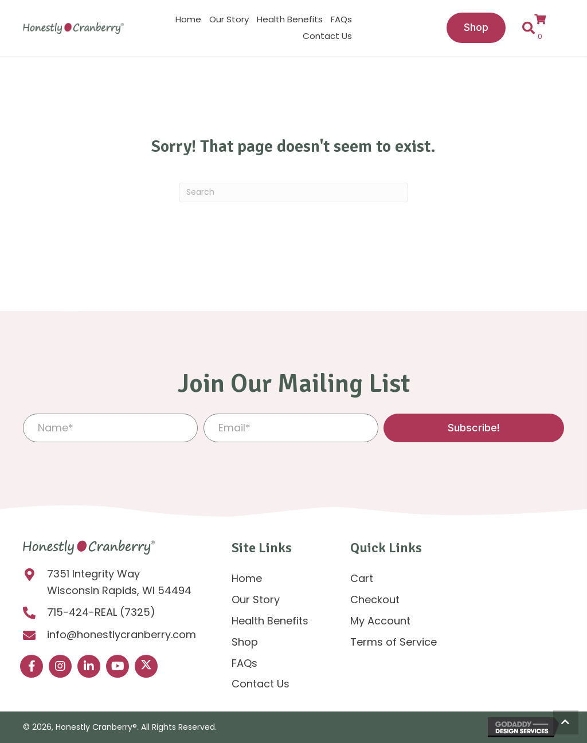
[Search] (293, 192)
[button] (473, 428)
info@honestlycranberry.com (121, 634)
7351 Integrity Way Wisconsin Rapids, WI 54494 (119, 582)
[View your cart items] (545, 28)
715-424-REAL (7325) (101, 612)
